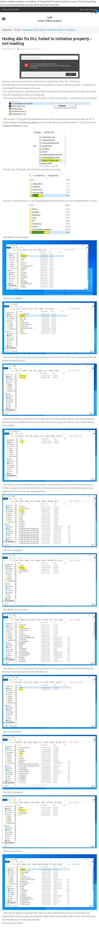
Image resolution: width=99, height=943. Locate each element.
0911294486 (14, 10)
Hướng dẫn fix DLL (47, 41)
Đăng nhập (84, 10)
